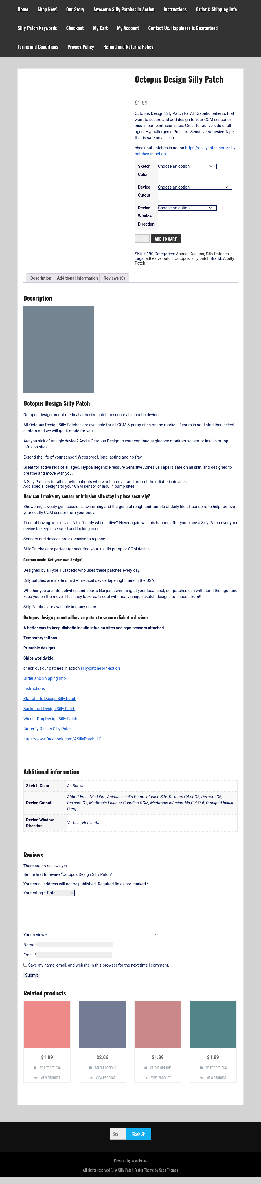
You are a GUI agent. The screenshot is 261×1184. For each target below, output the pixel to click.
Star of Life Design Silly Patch (49, 698)
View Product (50, 1084)
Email (29, 962)
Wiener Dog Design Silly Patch (50, 718)
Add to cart (166, 239)
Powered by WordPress (130, 1167)
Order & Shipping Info (216, 9)
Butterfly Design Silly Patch (47, 729)
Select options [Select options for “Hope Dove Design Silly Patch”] (50, 1074)
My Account (128, 28)
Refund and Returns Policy (128, 46)
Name (30, 952)
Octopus (182, 258)
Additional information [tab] (77, 278)
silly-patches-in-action (100, 668)
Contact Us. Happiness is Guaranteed (183, 28)
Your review (35, 941)
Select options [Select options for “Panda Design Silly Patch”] (161, 1074)
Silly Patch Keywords (37, 28)
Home (23, 9)
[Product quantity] (142, 238)
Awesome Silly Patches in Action (123, 9)
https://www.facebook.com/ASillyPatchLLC (62, 739)
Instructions (175, 9)
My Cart (100, 28)
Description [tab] (40, 278)
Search (139, 1140)
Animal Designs (190, 254)
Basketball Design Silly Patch (49, 708)
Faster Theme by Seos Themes (156, 1177)
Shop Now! (47, 9)
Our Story (75, 9)
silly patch (201, 258)
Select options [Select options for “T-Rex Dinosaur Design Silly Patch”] (216, 1074)
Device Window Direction (146, 216)
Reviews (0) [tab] (114, 278)
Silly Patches (217, 254)
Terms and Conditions (38, 46)
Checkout (75, 28)
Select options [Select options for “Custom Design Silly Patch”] (105, 1074)
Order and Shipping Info (44, 678)
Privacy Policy (80, 46)
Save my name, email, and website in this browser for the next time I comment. (98, 972)
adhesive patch (159, 258)
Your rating (34, 893)
